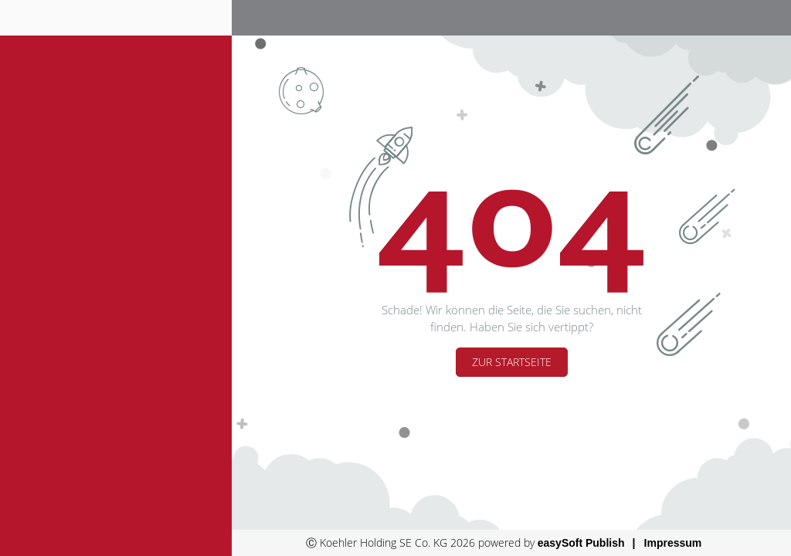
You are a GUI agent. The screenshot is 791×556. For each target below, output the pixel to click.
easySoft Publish (581, 543)
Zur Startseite (512, 361)
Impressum (673, 543)
